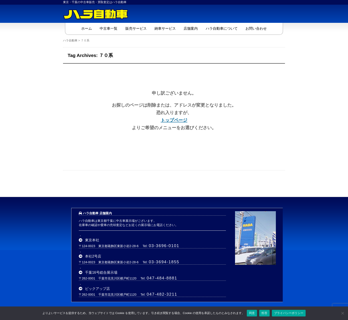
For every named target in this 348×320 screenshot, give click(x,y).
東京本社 (92, 240)
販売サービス (136, 28)
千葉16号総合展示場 (101, 272)
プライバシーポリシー (289, 313)
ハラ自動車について (222, 28)
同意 (252, 313)
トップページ (174, 120)
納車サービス (165, 28)
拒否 (264, 313)
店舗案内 (191, 28)
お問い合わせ (256, 28)
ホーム (86, 28)
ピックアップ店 (97, 289)
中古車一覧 (108, 28)
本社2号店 (93, 256)
